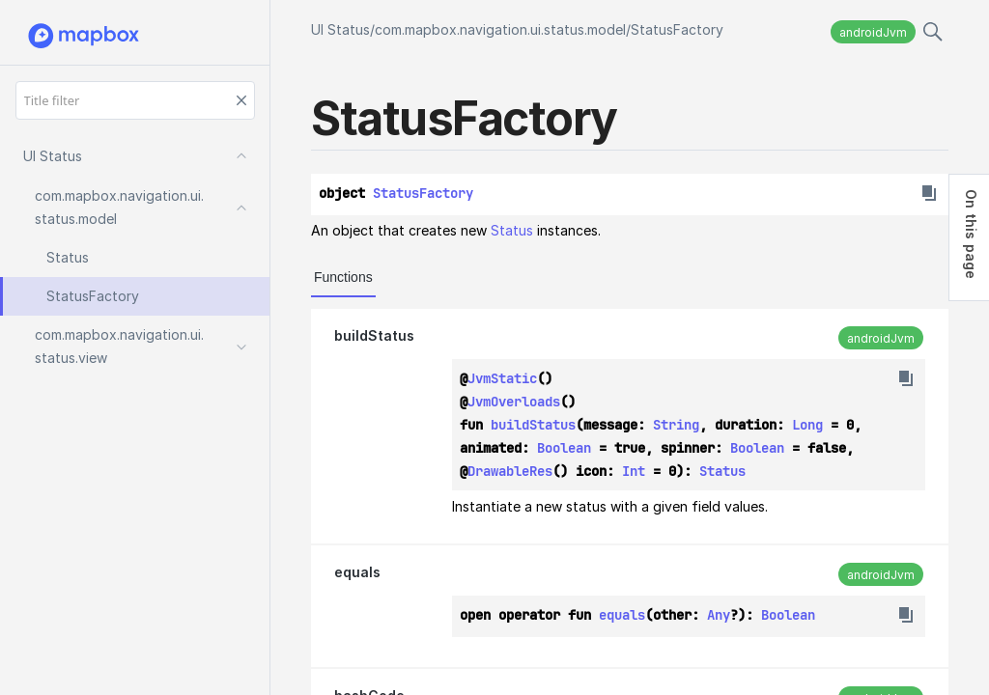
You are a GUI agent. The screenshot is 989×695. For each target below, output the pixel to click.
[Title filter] (135, 100)
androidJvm (873, 32)
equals (357, 572)
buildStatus (374, 335)
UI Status (340, 29)
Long (807, 424)
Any (718, 615)
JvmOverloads (513, 401)
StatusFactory (677, 29)
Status (512, 230)
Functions (343, 277)
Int (633, 471)
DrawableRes (509, 471)
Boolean (564, 448)
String (676, 424)
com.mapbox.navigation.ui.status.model (500, 29)
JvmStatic (502, 378)
